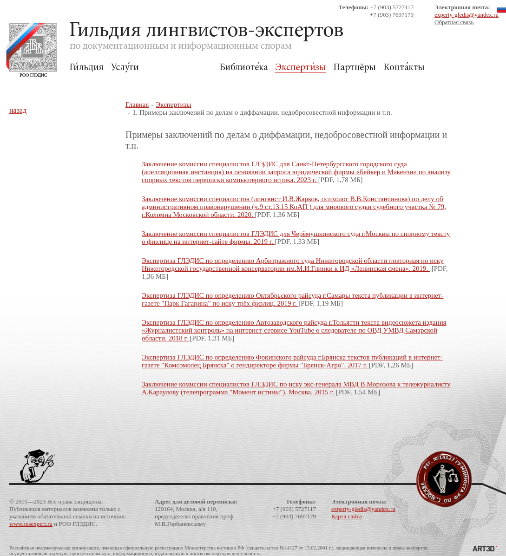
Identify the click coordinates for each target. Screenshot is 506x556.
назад (17, 110)
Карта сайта (346, 516)
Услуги (124, 67)
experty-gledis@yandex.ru (466, 14)
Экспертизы (300, 67)
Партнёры (355, 67)
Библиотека (243, 67)
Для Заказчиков (179, 67)
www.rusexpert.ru (31, 523)
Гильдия (87, 67)
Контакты (404, 67)
